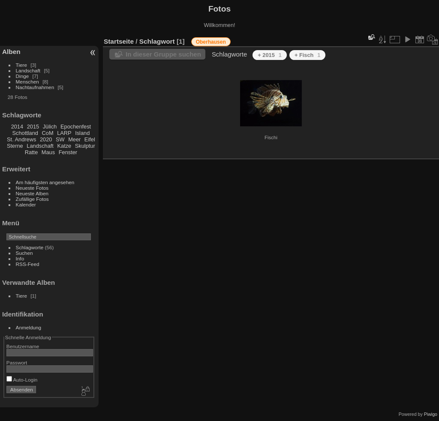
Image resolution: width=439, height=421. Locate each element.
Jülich (50, 126)
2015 (33, 126)
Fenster (68, 152)
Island (82, 133)
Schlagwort (157, 41)
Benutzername (22, 346)
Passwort (16, 362)
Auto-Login (22, 379)
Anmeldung (29, 327)
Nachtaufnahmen (35, 87)
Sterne (15, 146)
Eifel (89, 139)
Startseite (119, 41)
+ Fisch (308, 55)
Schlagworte (30, 247)
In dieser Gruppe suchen (163, 54)
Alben (11, 51)
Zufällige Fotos (32, 199)
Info (20, 258)
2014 (17, 126)
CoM (48, 133)
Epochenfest (75, 126)
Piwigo (430, 414)
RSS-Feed (27, 264)
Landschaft (28, 70)
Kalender (26, 204)
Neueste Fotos (32, 188)
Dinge (22, 76)
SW (60, 139)
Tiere (21, 65)
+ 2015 (270, 55)
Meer (74, 139)
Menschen (27, 81)
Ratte (31, 152)
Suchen (24, 253)
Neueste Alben (32, 193)
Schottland (25, 133)
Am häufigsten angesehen (45, 182)
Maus (48, 152)
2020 (46, 139)
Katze (64, 146)
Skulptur (85, 146)
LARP (64, 133)
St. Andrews (21, 139)
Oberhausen (211, 42)
